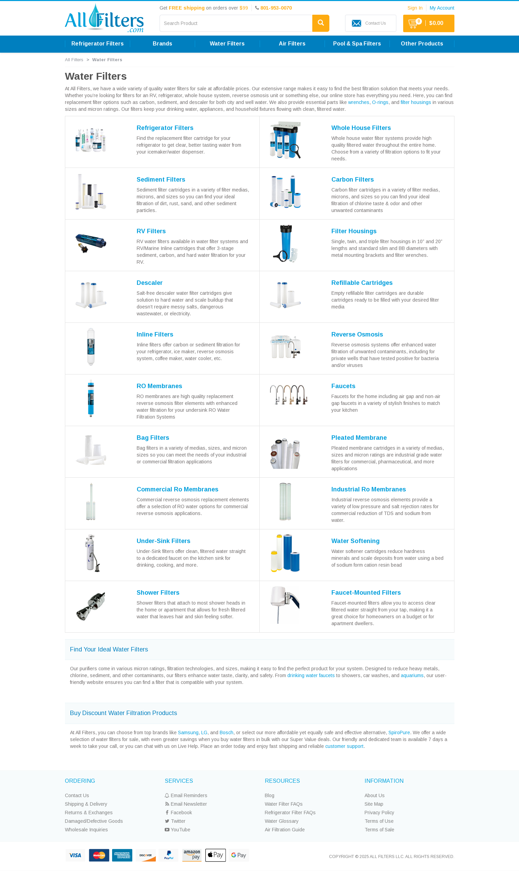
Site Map (374, 804)
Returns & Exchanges (89, 812)
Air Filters (292, 44)
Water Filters (227, 44)
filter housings (416, 102)
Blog (269, 795)
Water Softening (355, 541)
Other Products (422, 44)
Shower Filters (158, 592)
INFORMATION (384, 781)
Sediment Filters (161, 179)
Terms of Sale (379, 829)
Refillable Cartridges (362, 282)
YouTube (177, 829)
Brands (162, 44)
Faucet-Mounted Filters (366, 592)
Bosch (226, 732)
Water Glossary (282, 821)
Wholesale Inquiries (86, 829)
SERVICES (179, 781)
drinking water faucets (311, 675)
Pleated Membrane (359, 437)
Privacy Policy (379, 812)
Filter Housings (354, 231)
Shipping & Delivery (86, 804)
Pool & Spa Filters (357, 44)
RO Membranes (159, 386)
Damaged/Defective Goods (94, 821)
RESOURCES (282, 781)
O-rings (380, 102)
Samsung (188, 732)
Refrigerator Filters (97, 44)
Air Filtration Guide (285, 829)
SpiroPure (399, 732)
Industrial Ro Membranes (368, 489)
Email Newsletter (186, 804)
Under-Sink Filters (163, 541)
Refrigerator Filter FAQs (290, 812)
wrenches (358, 102)
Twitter (175, 821)
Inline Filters (155, 334)
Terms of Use (379, 821)
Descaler (150, 282)
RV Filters (151, 231)
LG (204, 732)
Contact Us (77, 795)
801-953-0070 (276, 8)
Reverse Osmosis (357, 334)
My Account (442, 8)
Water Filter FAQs (284, 804)
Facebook (178, 812)
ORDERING (80, 781)
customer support (344, 746)
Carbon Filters (352, 179)
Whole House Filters (361, 127)
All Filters (74, 59)
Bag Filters (153, 437)
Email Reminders (186, 795)
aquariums (412, 675)
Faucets (343, 386)
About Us (375, 795)
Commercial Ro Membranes (177, 489)
